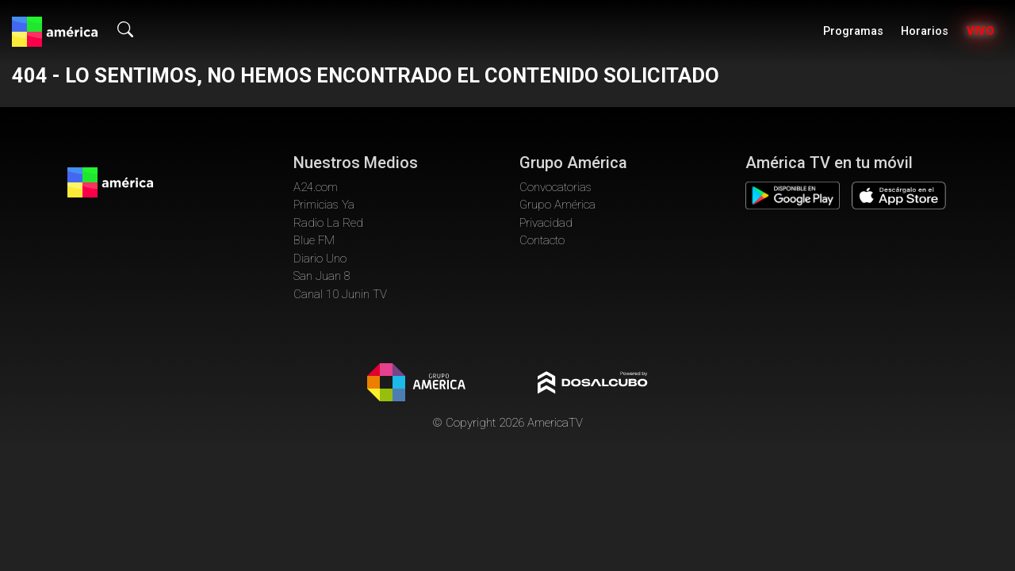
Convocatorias (555, 187)
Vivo (980, 31)
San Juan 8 (321, 276)
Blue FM (314, 240)
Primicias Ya (323, 204)
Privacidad (546, 223)
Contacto (542, 240)
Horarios (924, 31)
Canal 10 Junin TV (340, 294)
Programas (853, 31)
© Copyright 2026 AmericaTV (507, 423)
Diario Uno (320, 258)
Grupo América (557, 204)
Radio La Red (328, 223)
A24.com (315, 187)
